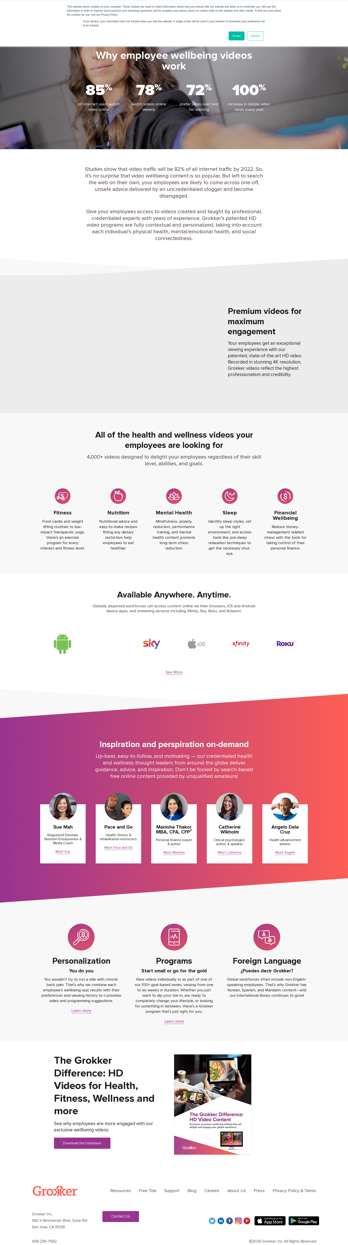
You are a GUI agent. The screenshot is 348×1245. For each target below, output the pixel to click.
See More (174, 659)
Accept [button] (236, 36)
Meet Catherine (230, 840)
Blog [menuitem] (192, 1178)
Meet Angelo (285, 840)
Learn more (81, 997)
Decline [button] (255, 36)
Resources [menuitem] (120, 1178)
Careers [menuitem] (212, 1178)
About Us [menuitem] (236, 1178)
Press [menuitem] (259, 1178)
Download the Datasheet (82, 1130)
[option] (62, 637)
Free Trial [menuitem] (147, 1178)
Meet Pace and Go (118, 835)
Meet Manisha (174, 840)
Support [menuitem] (172, 1178)
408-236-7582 (44, 1228)
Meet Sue (63, 839)
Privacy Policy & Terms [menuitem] (294, 1178)
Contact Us (120, 1203)
